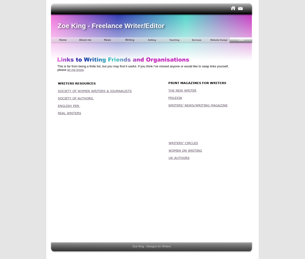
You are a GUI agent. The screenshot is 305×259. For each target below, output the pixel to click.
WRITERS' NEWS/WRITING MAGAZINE (198, 105)
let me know (75, 70)
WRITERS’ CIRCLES (183, 143)
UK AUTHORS (179, 158)
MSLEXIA (175, 98)
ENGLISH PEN (69, 106)
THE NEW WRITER (182, 90)
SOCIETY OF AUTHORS (76, 98)
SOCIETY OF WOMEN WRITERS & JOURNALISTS (95, 91)
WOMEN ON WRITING (185, 150)
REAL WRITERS (69, 113)
